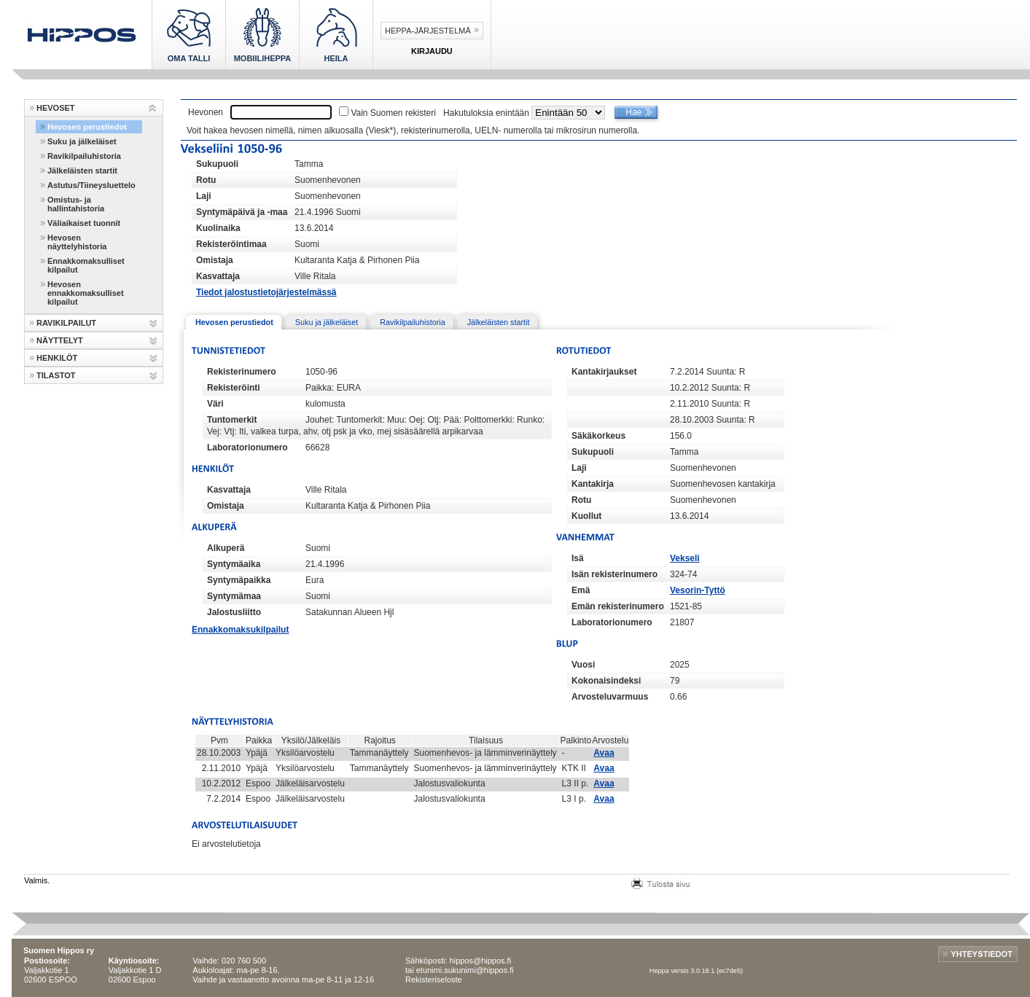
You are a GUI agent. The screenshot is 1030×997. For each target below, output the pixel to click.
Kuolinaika (218, 228)
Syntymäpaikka (238, 580)
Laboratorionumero (247, 447)
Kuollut (586, 516)
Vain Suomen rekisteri (393, 113)
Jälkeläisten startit (82, 170)
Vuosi (583, 665)
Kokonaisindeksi (606, 681)
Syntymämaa (234, 596)
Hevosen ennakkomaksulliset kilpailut (85, 293)
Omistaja (214, 260)
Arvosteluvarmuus (609, 697)
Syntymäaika (233, 564)
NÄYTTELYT (59, 340)
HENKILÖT (56, 357)
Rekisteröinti (233, 388)
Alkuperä (225, 548)
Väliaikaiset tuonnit (83, 223)
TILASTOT (56, 375)
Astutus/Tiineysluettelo (91, 185)
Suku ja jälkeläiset (82, 141)
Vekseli (685, 558)
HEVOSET (55, 107)
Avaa (603, 753)
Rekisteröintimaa (231, 244)
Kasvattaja (218, 276)
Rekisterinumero (241, 372)
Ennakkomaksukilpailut (240, 630)
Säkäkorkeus (598, 436)
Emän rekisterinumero (617, 606)
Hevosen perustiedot (87, 126)
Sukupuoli (217, 164)
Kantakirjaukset (603, 372)
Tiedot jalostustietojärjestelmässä (266, 292)
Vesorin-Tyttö (697, 590)
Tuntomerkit (232, 420)
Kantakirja (592, 484)
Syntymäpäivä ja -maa (241, 212)
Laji (203, 196)
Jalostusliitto (234, 612)
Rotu (206, 180)
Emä (580, 590)
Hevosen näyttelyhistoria (76, 242)
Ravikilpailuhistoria (84, 156)
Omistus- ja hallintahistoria (75, 204)
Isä (577, 558)
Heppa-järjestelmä (428, 30)
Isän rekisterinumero (614, 574)
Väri (215, 404)
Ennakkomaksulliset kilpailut (86, 265)
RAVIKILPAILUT (66, 322)
